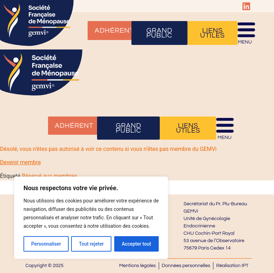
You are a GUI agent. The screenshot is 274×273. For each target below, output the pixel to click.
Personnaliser (46, 244)
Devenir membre (20, 162)
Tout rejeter (91, 244)
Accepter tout (136, 244)
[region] (91, 218)
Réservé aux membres (49, 176)
